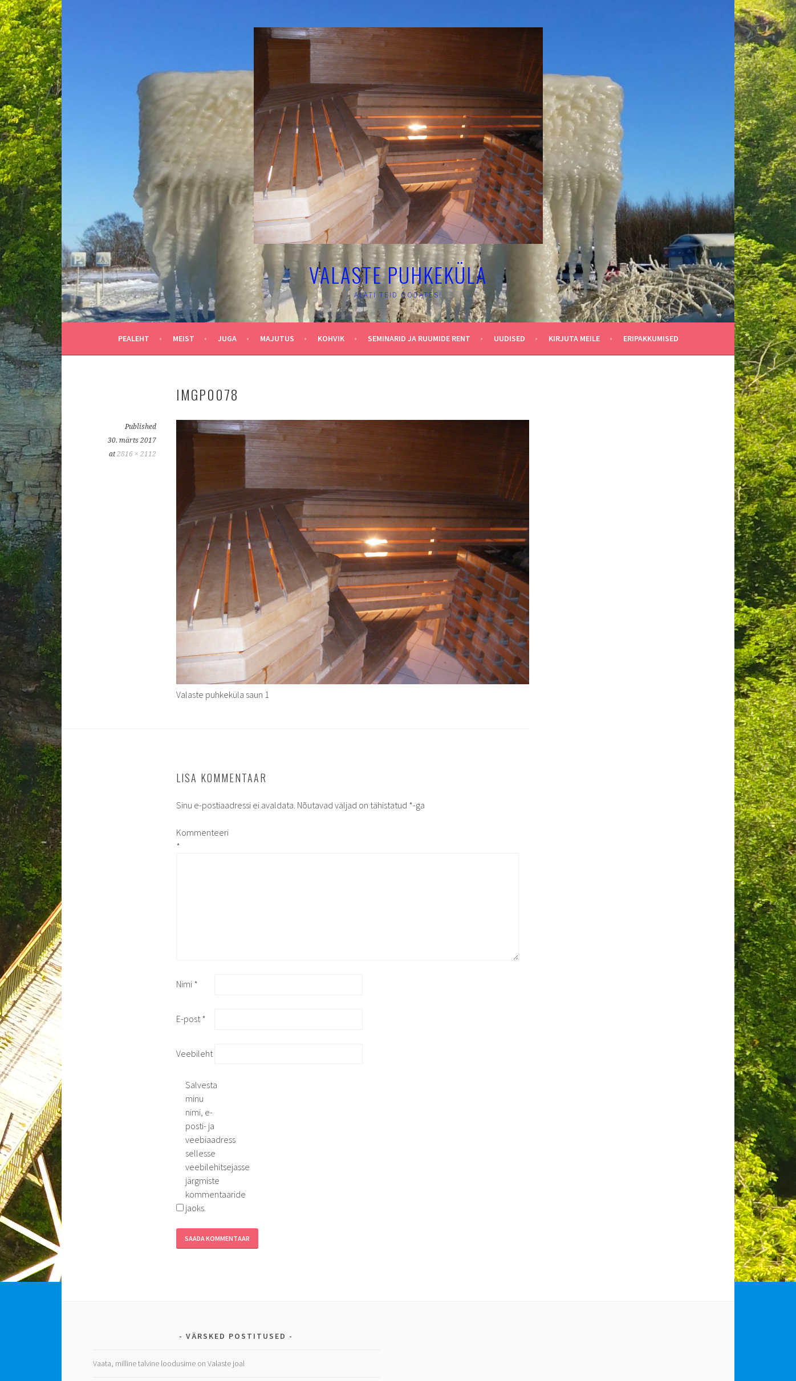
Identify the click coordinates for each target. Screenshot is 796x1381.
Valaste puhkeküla (398, 274)
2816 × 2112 (136, 454)
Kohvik (331, 338)
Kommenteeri (194, 839)
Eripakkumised (651, 338)
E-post (191, 1018)
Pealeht (133, 338)
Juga (227, 338)
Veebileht (194, 1053)
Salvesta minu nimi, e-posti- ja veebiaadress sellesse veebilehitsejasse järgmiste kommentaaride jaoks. (203, 1146)
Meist (183, 338)
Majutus (277, 338)
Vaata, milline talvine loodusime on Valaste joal (169, 1363)
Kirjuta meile (574, 338)
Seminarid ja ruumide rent (419, 338)
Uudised (509, 338)
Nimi (187, 984)
